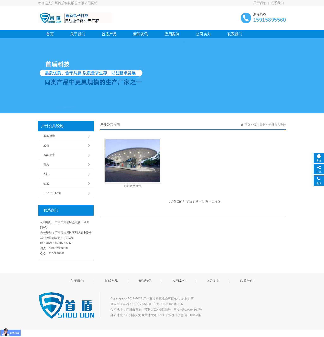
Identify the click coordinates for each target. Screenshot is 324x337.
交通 (46, 183)
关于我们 (260, 3)
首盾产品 (109, 34)
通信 (46, 145)
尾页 (217, 201)
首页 (50, 34)
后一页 (210, 201)
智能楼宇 (49, 155)
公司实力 (203, 34)
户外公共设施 (52, 126)
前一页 (200, 201)
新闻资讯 (140, 34)
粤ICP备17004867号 (188, 309)
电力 (46, 164)
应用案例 (171, 34)
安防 (46, 174)
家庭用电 (49, 136)
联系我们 (277, 3)
